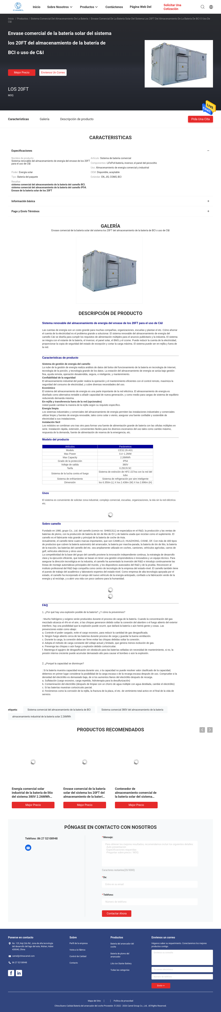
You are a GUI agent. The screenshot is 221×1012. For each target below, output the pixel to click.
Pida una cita (200, 119)
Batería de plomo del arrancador (119, 955)
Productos (22, 18)
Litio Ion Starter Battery (121, 963)
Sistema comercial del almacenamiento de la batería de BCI (59, 709)
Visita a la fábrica (77, 950)
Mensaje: (108, 837)
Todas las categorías (119, 970)
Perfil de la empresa (79, 943)
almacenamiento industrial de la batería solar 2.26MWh (41, 716)
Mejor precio (21, 72)
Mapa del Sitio (94, 1001)
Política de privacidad (123, 1001)
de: (105, 877)
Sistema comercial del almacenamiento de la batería (59, 18)
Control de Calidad (78, 956)
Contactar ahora (117, 913)
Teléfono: (108, 894)
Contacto (74, 963)
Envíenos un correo (53, 72)
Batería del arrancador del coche (122, 945)
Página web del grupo (140, 9)
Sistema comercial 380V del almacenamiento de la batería (132, 709)
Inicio (11, 18)
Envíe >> (161, 985)
